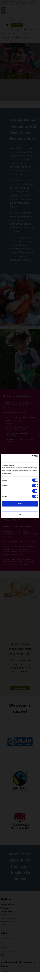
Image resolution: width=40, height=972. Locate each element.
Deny (20, 514)
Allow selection (20, 509)
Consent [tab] (7, 460)
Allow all (20, 503)
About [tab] (32, 460)
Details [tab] (20, 460)
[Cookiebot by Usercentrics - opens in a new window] (29, 456)
